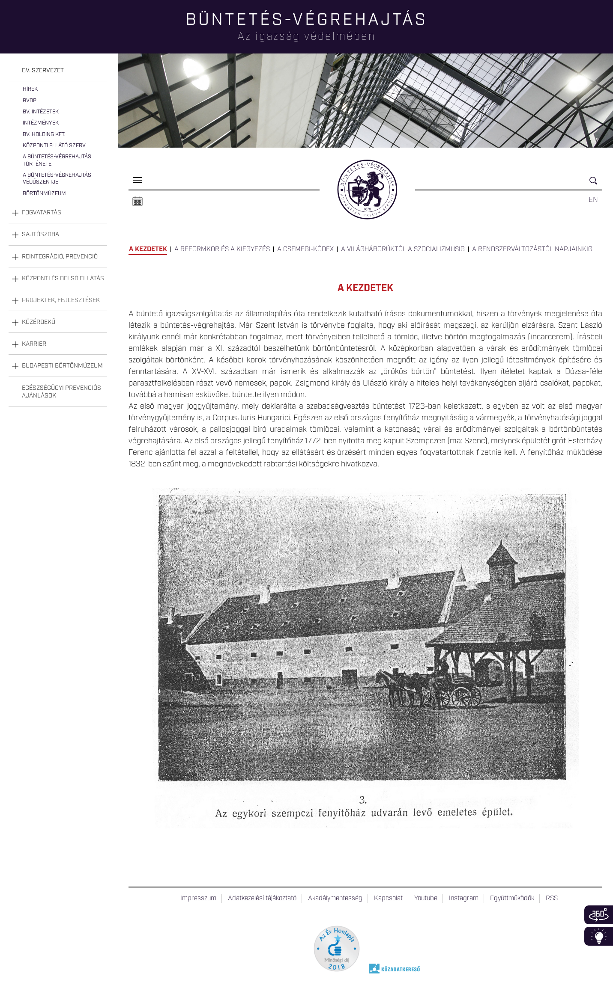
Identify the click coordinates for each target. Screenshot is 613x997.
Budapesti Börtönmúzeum (62, 366)
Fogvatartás (41, 213)
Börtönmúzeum (44, 193)
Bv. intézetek (41, 112)
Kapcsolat (388, 898)
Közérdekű (38, 322)
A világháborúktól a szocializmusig (403, 249)
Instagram (463, 898)
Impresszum (198, 898)
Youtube (425, 898)
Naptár (137, 201)
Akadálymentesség (335, 898)
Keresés (595, 184)
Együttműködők (512, 898)
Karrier (34, 344)
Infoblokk (598, 936)
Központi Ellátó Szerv (54, 145)
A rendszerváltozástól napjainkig (532, 249)
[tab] (58, 70)
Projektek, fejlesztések (61, 300)
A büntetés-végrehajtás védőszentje (57, 179)
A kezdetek (148, 249)
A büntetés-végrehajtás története (57, 160)
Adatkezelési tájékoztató (262, 898)
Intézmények (41, 123)
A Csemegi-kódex (305, 249)
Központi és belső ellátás (63, 278)
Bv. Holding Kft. (44, 134)
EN (593, 200)
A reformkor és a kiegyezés (222, 249)
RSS (552, 898)
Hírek (30, 89)
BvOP (29, 100)
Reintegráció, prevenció (60, 257)
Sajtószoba (40, 234)
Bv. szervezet (43, 70)
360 (598, 914)
